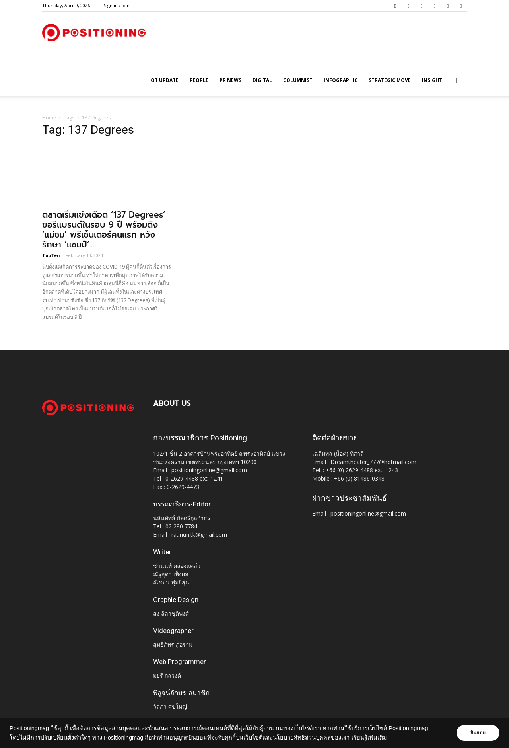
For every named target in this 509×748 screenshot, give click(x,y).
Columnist (298, 80)
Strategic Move (390, 80)
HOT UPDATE (163, 80)
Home (49, 117)
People (199, 80)
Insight (432, 80)
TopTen (51, 255)
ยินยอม (478, 733)
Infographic (340, 80)
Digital (262, 80)
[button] (457, 81)
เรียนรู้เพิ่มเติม (369, 737)
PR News (230, 80)
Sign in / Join (117, 5)
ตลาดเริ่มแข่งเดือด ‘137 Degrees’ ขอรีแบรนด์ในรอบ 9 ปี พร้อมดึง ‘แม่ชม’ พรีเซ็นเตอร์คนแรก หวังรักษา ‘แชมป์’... (103, 229)
